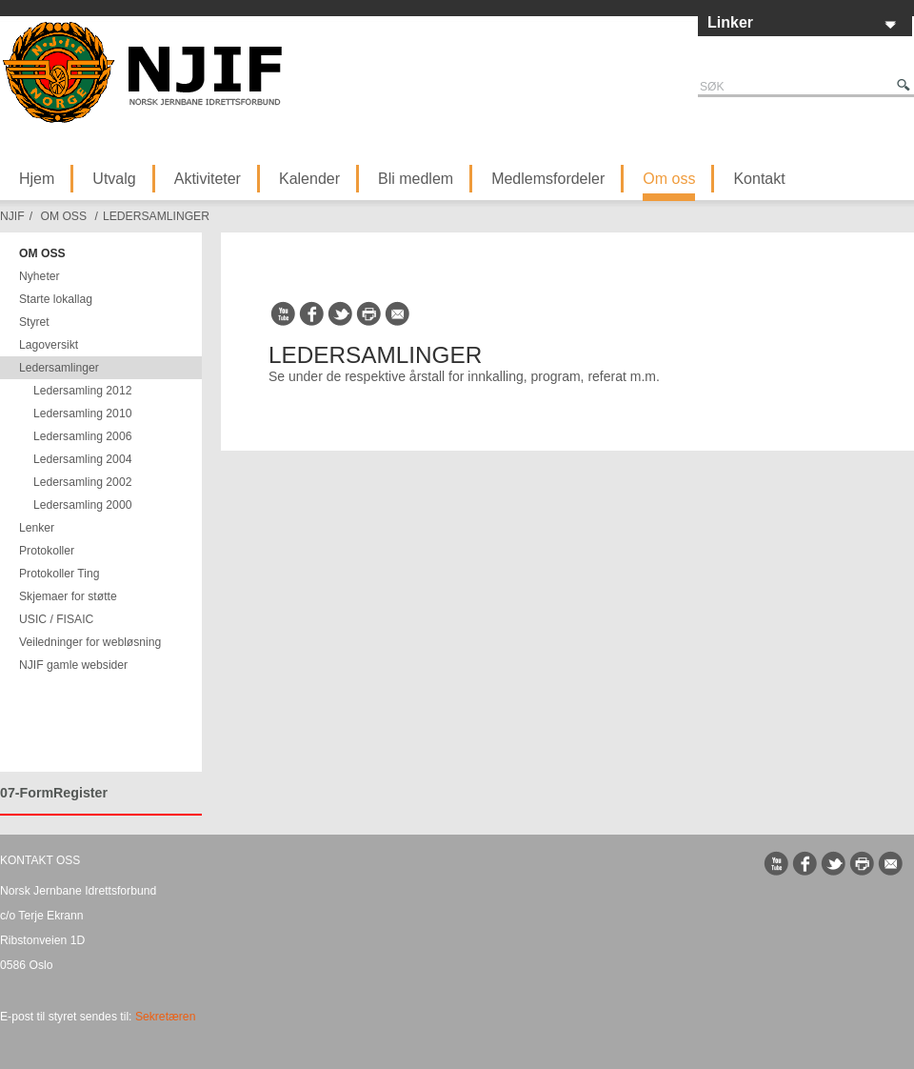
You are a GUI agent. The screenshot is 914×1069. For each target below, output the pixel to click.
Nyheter (39, 276)
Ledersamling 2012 (82, 390)
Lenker (36, 527)
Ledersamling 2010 (82, 413)
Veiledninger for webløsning (90, 642)
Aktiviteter (207, 179)
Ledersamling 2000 (82, 505)
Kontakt (759, 179)
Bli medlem (415, 179)
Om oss (669, 179)
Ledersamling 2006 (82, 436)
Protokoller (46, 550)
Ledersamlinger (156, 216)
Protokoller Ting (59, 573)
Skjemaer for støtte (68, 596)
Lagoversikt (48, 345)
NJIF (12, 216)
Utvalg (113, 179)
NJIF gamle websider (73, 665)
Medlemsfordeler (548, 179)
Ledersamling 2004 (82, 459)
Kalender (309, 179)
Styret (34, 322)
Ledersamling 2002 (82, 482)
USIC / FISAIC (56, 619)
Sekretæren (165, 1016)
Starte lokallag (55, 299)
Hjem (36, 179)
